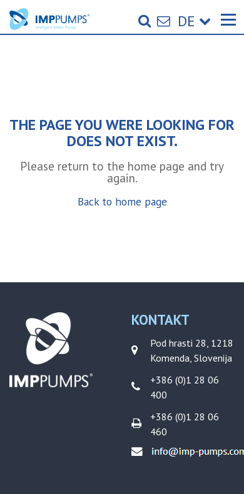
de (194, 21)
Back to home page (122, 201)
